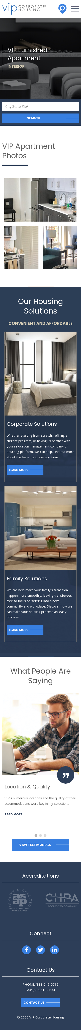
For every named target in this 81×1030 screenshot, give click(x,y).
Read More (13, 814)
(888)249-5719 (47, 984)
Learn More (18, 470)
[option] (40, 759)
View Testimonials (35, 845)
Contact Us (34, 1002)
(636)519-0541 (44, 990)
